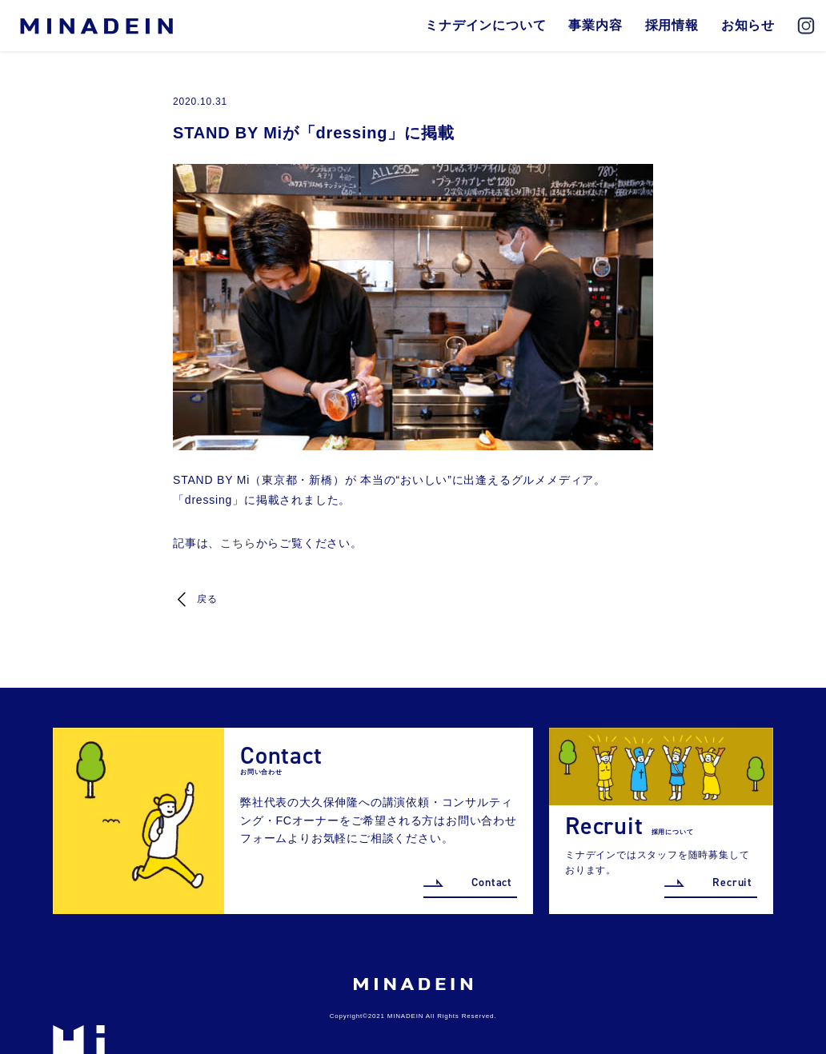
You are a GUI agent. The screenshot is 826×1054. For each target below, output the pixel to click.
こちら (237, 543)
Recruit (732, 882)
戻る (207, 599)
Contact (491, 882)
